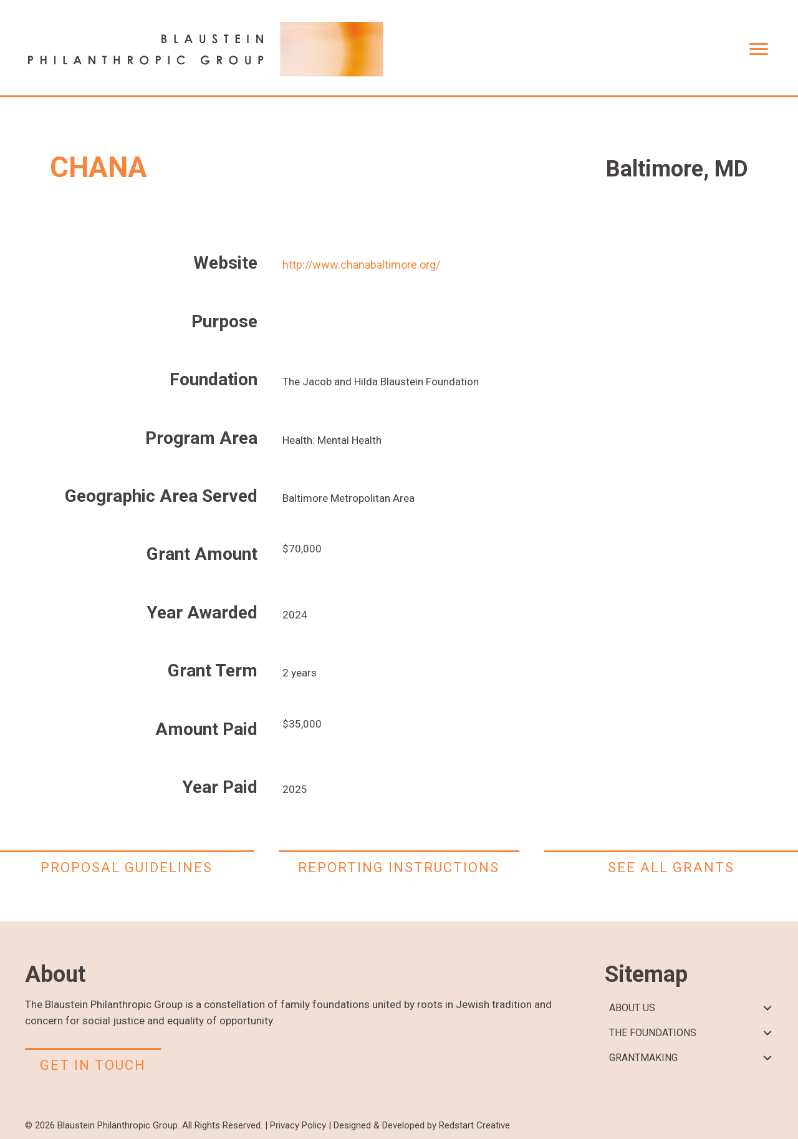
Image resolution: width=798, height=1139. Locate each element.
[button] (767, 1008)
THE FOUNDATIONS (652, 1033)
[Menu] (758, 49)
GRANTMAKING (643, 1058)
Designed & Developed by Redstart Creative (422, 1125)
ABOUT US (632, 1008)
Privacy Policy (298, 1125)
